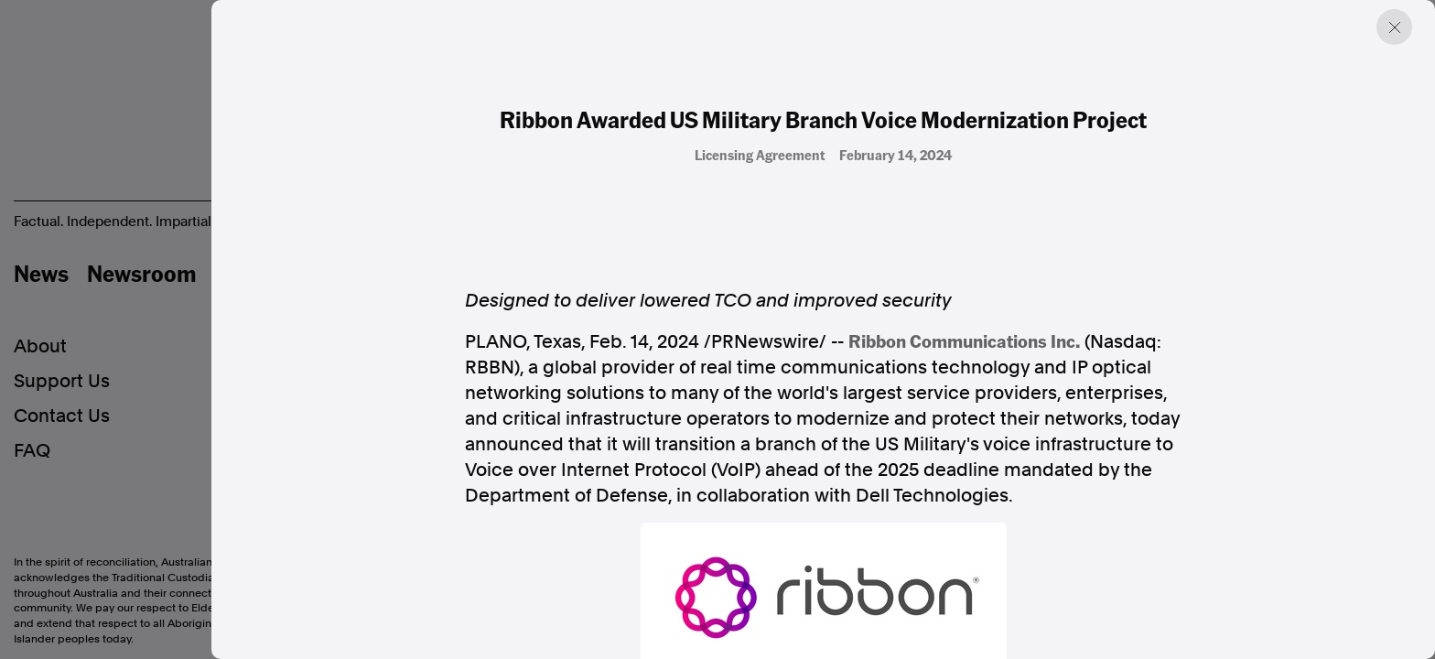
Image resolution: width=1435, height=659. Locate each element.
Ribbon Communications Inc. (964, 340)
